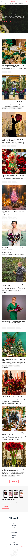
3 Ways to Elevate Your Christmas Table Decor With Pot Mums (13, 397)
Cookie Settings (14, 544)
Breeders (14, 523)
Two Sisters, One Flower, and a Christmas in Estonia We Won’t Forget (12, 140)
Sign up (6, 506)
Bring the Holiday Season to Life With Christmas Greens (13, 360)
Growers (14, 525)
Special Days (19, 108)
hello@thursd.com (24, 546)
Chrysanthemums (11, 403)
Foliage (10, 439)
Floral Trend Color (10, 328)
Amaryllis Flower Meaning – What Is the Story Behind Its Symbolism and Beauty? (13, 470)
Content (14, 535)
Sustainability (4, 108)
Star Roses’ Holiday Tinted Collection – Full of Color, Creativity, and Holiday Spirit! (13, 66)
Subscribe (4, 502)
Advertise (14, 537)
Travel (15, 218)
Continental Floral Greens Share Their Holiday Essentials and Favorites (13, 433)
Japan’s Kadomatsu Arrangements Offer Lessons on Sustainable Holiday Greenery (13, 102)
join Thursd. (22, 548)
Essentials (14, 532)
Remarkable (4, 218)
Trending (4, 328)
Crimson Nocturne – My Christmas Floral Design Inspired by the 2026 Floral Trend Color (13, 322)
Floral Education (12, 108)
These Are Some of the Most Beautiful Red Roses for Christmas (13, 176)
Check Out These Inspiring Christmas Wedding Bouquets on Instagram (13, 248)
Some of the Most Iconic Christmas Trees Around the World (13, 212)
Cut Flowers (4, 439)
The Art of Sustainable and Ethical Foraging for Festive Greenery (13, 285)
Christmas (10, 218)
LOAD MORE (14, 481)
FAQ (14, 542)
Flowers (15, 254)
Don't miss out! (6, 21)
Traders (14, 527)
